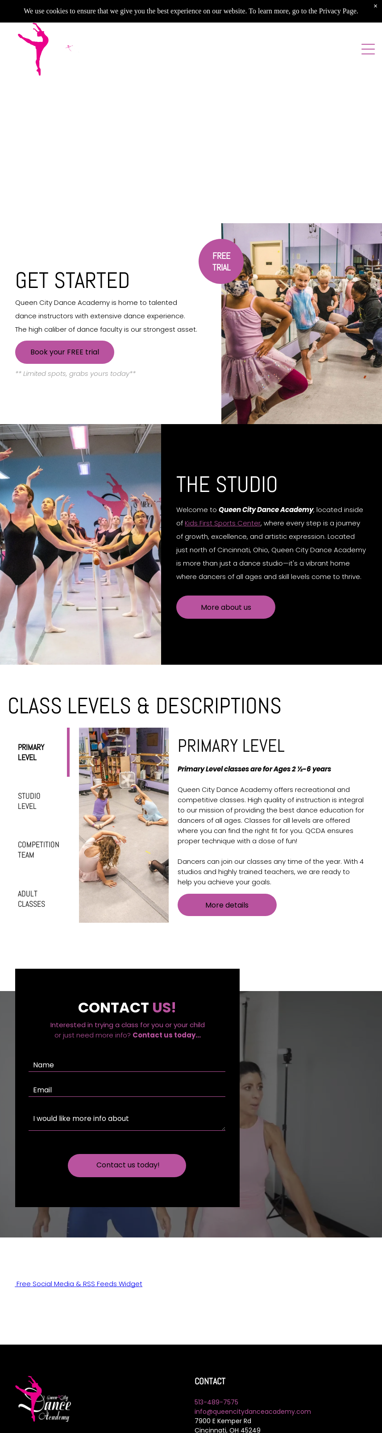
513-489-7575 (216, 1391)
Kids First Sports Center (223, 523)
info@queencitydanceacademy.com (253, 1401)
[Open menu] (368, 49)
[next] (364, 123)
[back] (17, 123)
